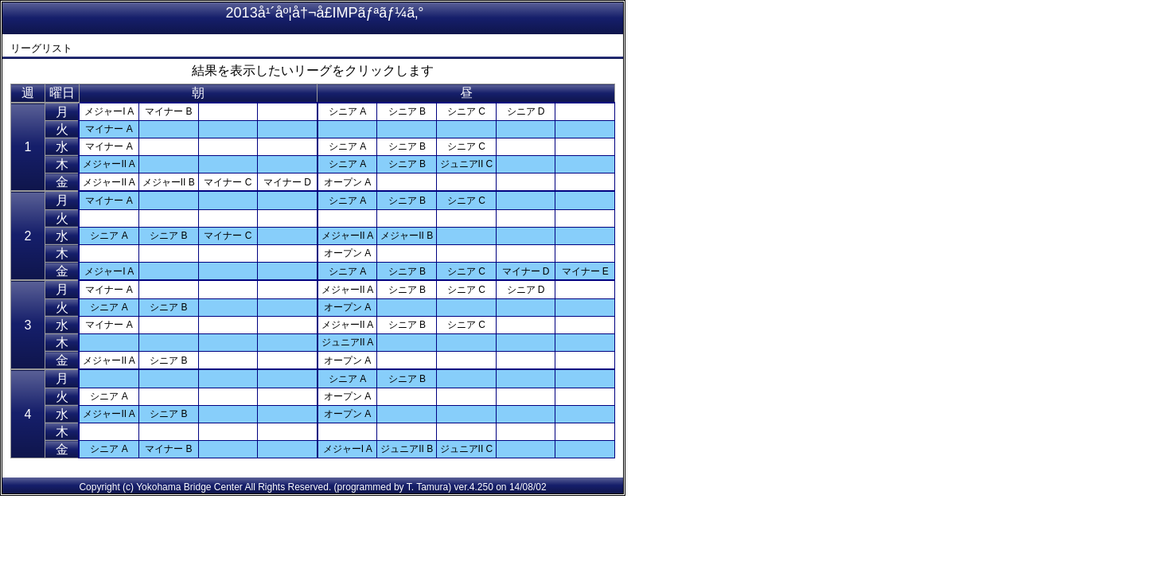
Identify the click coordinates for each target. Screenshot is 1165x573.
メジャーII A (108, 164)
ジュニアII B (406, 448)
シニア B (407, 111)
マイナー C (227, 182)
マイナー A (108, 128)
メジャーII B (168, 182)
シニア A (347, 111)
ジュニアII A (347, 342)
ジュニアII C (466, 164)
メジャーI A (109, 111)
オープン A (347, 182)
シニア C (466, 111)
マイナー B (168, 111)
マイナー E (585, 271)
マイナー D (287, 182)
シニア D (526, 111)
